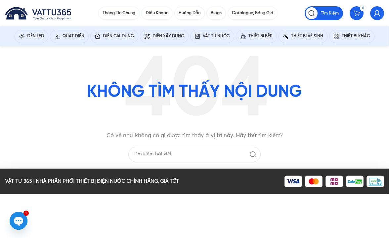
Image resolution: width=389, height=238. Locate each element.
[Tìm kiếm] (323, 13)
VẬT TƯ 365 (18, 181)
